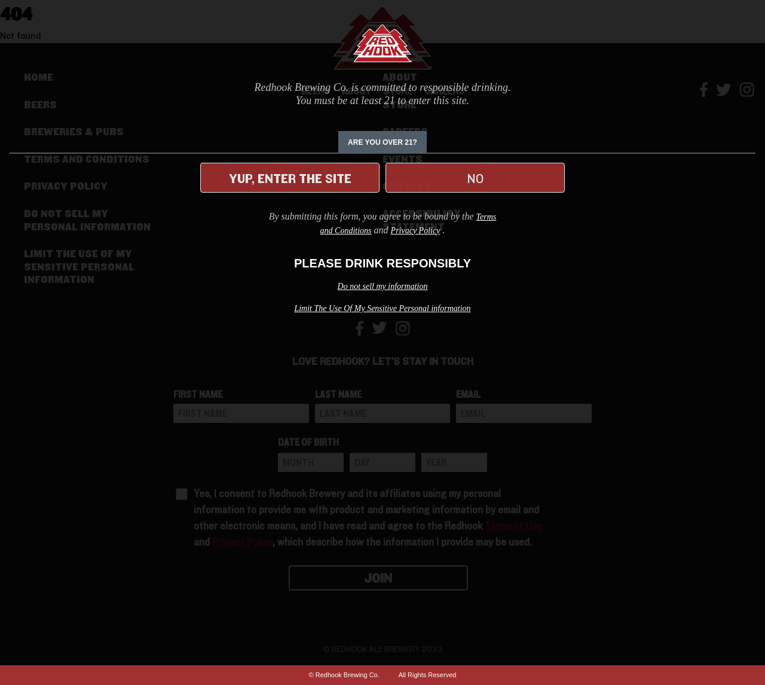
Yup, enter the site (290, 178)
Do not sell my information (383, 286)
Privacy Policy (415, 230)
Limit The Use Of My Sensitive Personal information (382, 308)
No (475, 178)
